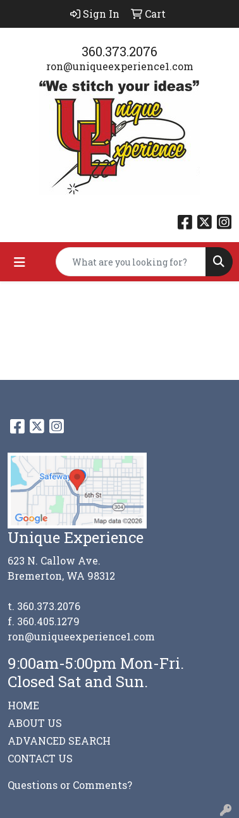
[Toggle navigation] (19, 262)
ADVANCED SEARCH (59, 740)
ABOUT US (35, 722)
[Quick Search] (131, 261)
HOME (23, 705)
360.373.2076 (119, 51)
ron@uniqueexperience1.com (119, 66)
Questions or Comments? (70, 784)
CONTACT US (40, 758)
